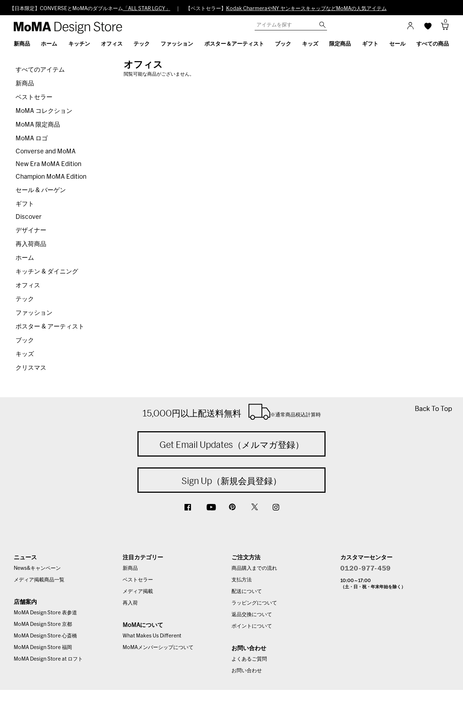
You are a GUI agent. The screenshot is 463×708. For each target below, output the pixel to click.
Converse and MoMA (46, 151)
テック (25, 299)
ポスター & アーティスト (50, 326)
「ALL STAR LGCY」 (146, 8)
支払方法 (242, 579)
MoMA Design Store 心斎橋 (45, 636)
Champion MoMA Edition (51, 177)
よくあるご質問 (249, 659)
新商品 (25, 83)
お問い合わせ (247, 670)
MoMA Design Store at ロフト (48, 659)
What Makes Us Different (152, 636)
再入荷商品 (31, 244)
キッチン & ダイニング (47, 271)
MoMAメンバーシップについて (158, 647)
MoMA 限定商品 (38, 125)
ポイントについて (252, 626)
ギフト (25, 204)
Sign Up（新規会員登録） (231, 481)
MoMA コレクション (44, 111)
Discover (29, 217)
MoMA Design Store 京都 (43, 624)
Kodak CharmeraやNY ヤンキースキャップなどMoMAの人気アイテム (306, 8)
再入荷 (130, 603)
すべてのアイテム (40, 70)
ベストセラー (34, 97)
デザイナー (31, 230)
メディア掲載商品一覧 (39, 579)
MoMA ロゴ (32, 138)
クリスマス (31, 368)
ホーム (25, 258)
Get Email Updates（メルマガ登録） (232, 445)
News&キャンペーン (37, 568)
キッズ (25, 354)
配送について (247, 591)
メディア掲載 (138, 591)
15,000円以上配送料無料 (232, 412)
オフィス (28, 285)
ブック (25, 340)
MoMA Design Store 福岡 (43, 647)
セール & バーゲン (41, 190)
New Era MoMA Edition (48, 164)
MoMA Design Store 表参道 (45, 612)
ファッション (34, 313)
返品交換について (252, 614)
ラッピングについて (254, 603)
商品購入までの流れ (254, 568)
